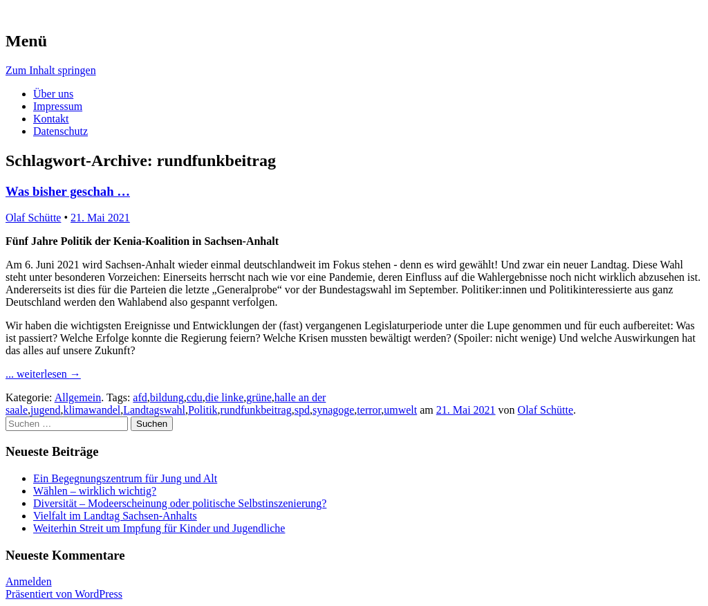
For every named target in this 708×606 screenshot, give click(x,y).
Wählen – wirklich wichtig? (94, 491)
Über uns (53, 94)
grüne (258, 397)
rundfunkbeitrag (256, 410)
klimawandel (92, 410)
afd (140, 397)
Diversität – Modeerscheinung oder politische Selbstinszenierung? (179, 503)
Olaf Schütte (33, 217)
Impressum (57, 106)
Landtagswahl (154, 410)
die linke (224, 397)
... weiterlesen (43, 374)
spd (302, 410)
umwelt (400, 410)
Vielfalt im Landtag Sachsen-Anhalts (115, 516)
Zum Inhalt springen (51, 70)
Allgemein (78, 397)
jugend (45, 410)
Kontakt (51, 119)
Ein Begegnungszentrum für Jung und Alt (125, 478)
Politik (203, 410)
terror (369, 410)
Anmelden (29, 581)
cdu (195, 397)
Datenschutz (60, 131)
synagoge (333, 410)
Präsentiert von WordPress (64, 594)
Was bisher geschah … (68, 191)
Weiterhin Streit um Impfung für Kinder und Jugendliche (159, 528)
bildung (167, 397)
